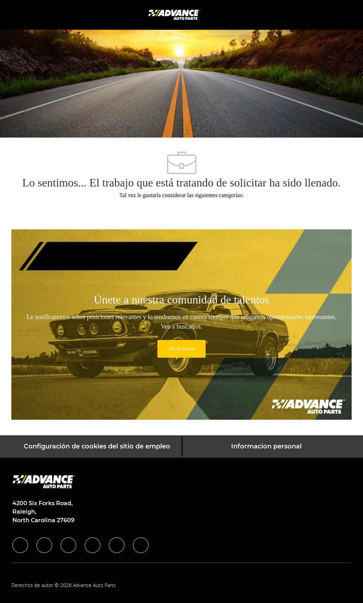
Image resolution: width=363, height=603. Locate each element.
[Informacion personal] (266, 446)
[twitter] (68, 545)
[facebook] (20, 545)
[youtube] (116, 545)
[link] (181, 349)
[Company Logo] (175, 14)
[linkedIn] (44, 545)
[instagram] (92, 545)
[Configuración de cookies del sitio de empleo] (97, 446)
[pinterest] (141, 545)
